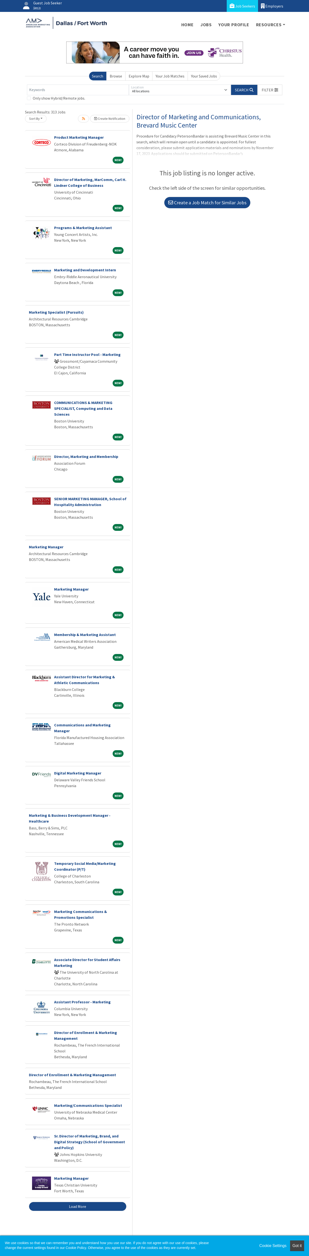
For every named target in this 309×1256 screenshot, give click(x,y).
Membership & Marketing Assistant (85, 634)
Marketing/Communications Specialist (88, 1105)
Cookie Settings (272, 1246)
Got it (297, 1246)
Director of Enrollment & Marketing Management (72, 1074)
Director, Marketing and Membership (86, 456)
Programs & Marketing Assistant (83, 227)
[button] (270, 90)
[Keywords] (78, 90)
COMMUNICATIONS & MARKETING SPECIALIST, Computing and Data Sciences (83, 408)
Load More (77, 1206)
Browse (116, 76)
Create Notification (109, 118)
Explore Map (139, 76)
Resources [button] (269, 24)
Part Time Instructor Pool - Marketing (87, 354)
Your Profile (233, 24)
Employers (272, 6)
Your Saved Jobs (204, 76)
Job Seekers (242, 6)
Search (97, 76)
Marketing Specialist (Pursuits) (56, 312)
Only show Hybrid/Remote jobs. (59, 98)
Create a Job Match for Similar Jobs (207, 202)
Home (187, 24)
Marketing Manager (46, 546)
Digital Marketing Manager (77, 773)
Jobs (206, 24)
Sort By (34, 118)
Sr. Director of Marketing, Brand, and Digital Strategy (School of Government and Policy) (89, 1142)
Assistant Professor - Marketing (82, 1001)
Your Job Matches (170, 76)
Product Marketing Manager (79, 137)
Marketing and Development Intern (85, 269)
